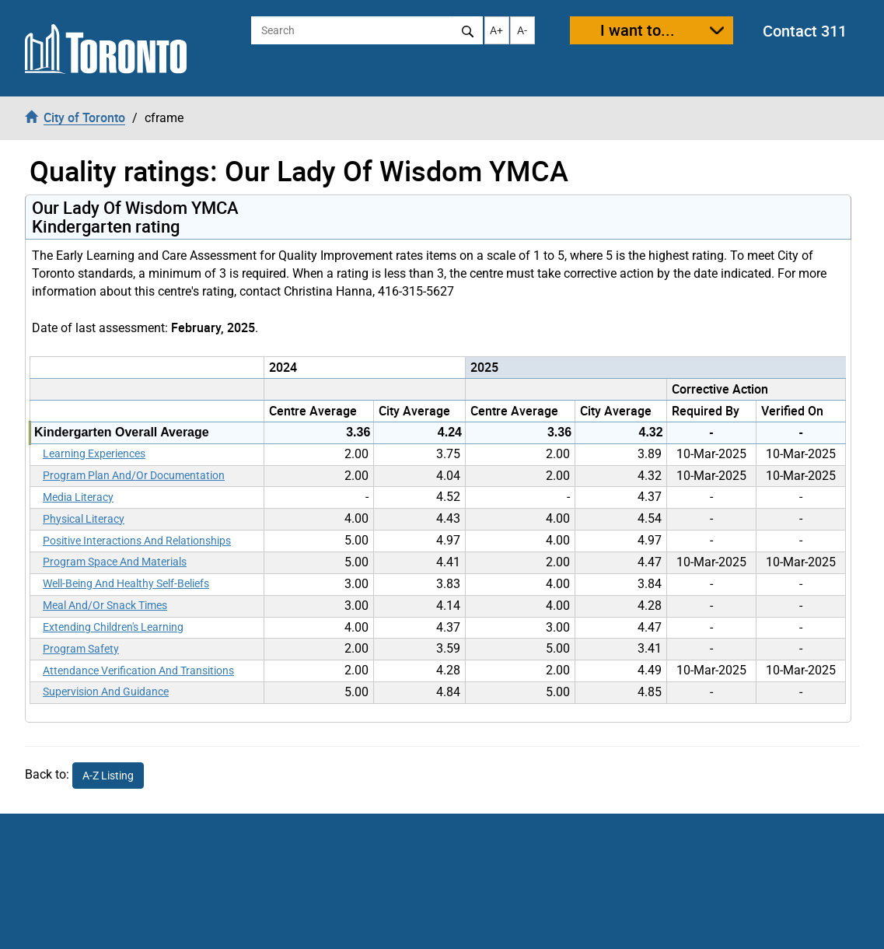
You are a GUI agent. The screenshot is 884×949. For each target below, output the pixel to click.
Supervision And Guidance (106, 691)
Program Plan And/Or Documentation (134, 475)
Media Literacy (78, 497)
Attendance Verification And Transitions (138, 670)
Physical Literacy (83, 519)
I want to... (637, 29)
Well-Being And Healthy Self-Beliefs (126, 583)
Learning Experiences (94, 453)
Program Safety (81, 649)
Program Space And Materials (115, 561)
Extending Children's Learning (113, 627)
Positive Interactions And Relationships (137, 540)
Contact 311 (805, 30)
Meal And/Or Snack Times (105, 605)
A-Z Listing (108, 775)
